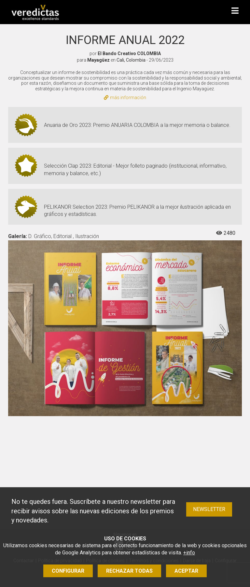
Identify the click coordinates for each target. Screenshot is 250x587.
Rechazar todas (129, 571)
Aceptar (186, 571)
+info (189, 552)
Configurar (68, 571)
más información (125, 97)
